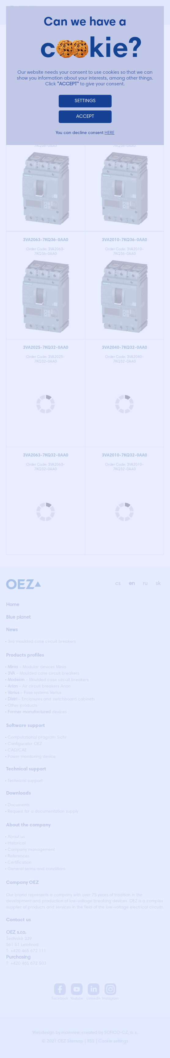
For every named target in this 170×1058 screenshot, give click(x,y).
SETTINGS (85, 101)
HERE (109, 133)
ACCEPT (85, 116)
